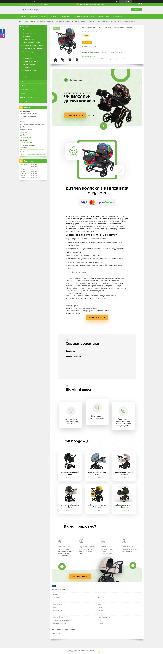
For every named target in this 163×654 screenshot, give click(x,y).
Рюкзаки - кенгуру (28, 55)
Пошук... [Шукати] (136, 10)
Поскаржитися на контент (82, 652)
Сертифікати (117, 16)
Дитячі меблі (27, 36)
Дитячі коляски (30, 22)
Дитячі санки (27, 67)
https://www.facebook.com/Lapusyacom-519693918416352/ (33, 154)
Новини (22, 85)
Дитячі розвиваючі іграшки (31, 61)
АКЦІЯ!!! (25, 77)
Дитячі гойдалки (28, 58)
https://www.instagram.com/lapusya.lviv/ (32, 150)
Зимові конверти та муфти (31, 42)
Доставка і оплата (65, 16)
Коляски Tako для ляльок (31, 52)
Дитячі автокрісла (29, 33)
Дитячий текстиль (28, 39)
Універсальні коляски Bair (64, 22)
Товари (32, 16)
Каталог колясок (75, 115)
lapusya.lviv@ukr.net (26, 142)
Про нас (43, 16)
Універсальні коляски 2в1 (45, 22)
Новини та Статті (104, 16)
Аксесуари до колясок (30, 70)
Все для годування (29, 64)
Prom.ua (91, 650)
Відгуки (91, 115)
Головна (23, 16)
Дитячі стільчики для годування (33, 48)
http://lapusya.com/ (26, 137)
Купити (88, 43)
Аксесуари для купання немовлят (33, 45)
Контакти (52, 16)
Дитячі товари (24, 27)
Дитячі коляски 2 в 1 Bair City (84, 22)
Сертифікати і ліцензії (27, 89)
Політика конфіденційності (98, 652)
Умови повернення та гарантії (85, 16)
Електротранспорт (29, 74)
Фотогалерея (24, 101)
